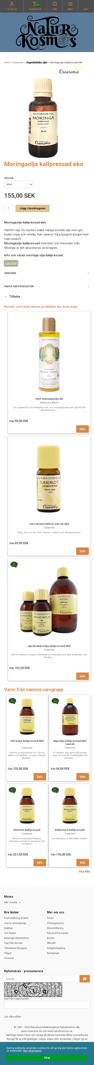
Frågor (7, 953)
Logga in (12, 9)
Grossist (9, 958)
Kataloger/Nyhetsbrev (16, 938)
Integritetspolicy (56, 948)
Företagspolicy (55, 923)
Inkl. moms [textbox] (10, 902)
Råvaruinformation (57, 933)
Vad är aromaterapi (15, 923)
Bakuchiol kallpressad (69, 829)
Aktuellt (51, 943)
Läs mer (11, 263)
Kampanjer (53, 953)
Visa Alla (84, 871)
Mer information (32, 1050)
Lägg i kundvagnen (32, 208)
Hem (7, 62)
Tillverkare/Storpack (15, 948)
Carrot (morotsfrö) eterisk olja (49, 523)
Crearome (18, 62)
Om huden (10, 933)
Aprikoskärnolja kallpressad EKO (49, 646)
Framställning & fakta (16, 918)
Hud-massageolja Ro (49, 398)
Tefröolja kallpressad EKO (27, 740)
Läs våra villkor (12, 1016)
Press (50, 918)
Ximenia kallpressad (26, 829)
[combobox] (12, 902)
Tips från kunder (13, 943)
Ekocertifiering (55, 928)
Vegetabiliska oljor (37, 62)
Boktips (8, 928)
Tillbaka (12, 296)
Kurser (50, 938)
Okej (47, 1057)
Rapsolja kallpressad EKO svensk (69, 742)
